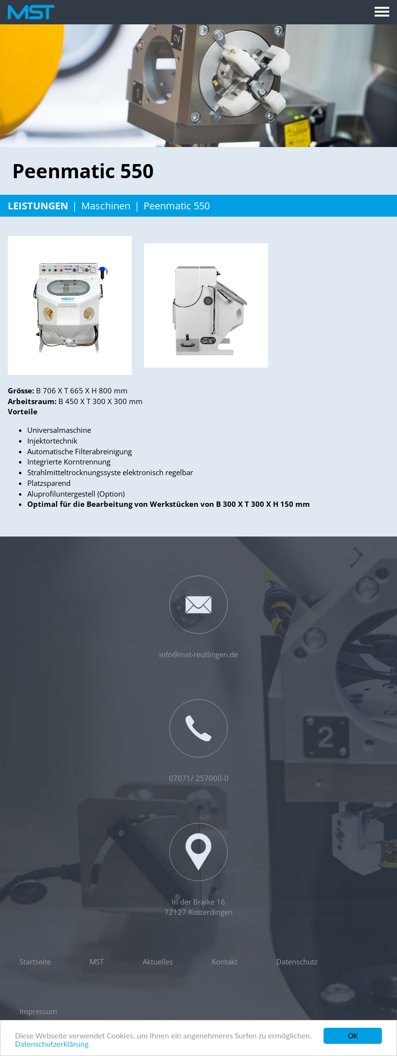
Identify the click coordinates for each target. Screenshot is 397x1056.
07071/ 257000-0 (199, 741)
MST (97, 961)
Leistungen (38, 205)
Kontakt (224, 961)
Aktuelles (158, 961)
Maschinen (105, 205)
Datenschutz (297, 961)
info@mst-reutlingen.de (198, 617)
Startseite (35, 961)
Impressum (38, 1011)
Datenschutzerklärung (52, 1045)
